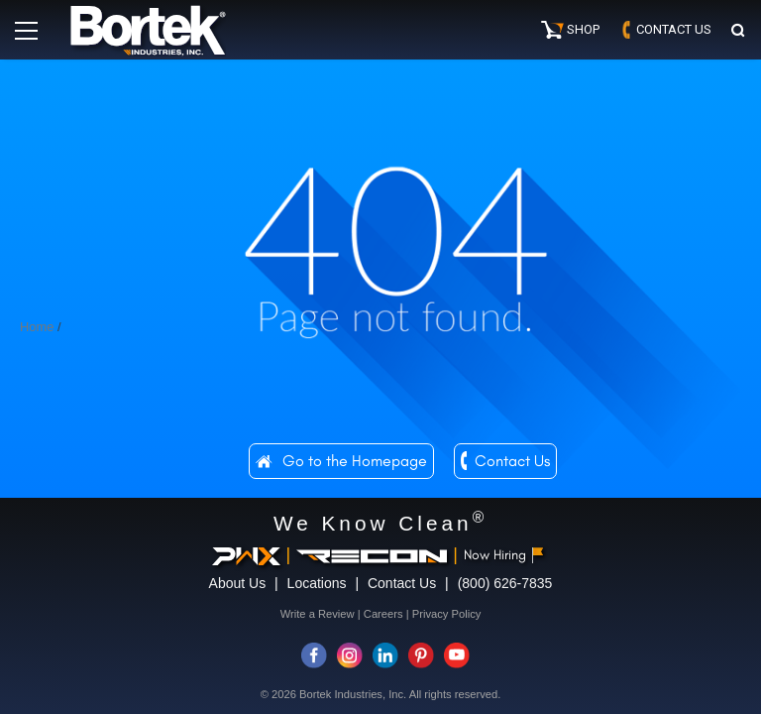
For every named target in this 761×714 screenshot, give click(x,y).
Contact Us (512, 460)
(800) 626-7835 (505, 583)
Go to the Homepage (354, 460)
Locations (317, 583)
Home (37, 326)
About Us (238, 583)
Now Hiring (504, 554)
